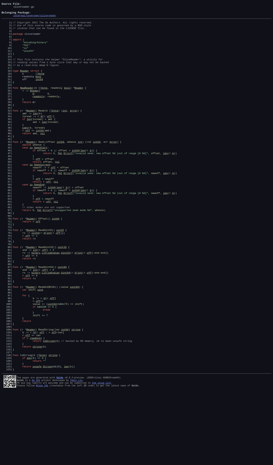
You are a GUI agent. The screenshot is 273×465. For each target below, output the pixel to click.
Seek (41, 169)
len (35, 135)
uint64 (62, 319)
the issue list (101, 456)
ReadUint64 (45, 319)
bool (38, 90)
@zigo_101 (42, 459)
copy (25, 152)
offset (50, 169)
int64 (39, 94)
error (73, 131)
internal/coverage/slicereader (34, 18)
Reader (24, 83)
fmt (60, 182)
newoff (37, 200)
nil (42, 159)
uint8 (60, 275)
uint (40, 346)
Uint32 (65, 302)
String (47, 438)
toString (49, 408)
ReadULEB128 (46, 343)
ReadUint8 (45, 275)
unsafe (37, 438)
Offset (42, 261)
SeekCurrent (42, 196)
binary (35, 302)
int (65, 131)
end (24, 298)
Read (41, 131)
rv (23, 278)
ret (89, 169)
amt (24, 135)
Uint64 (65, 326)
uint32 (62, 295)
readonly (56, 104)
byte (41, 87)
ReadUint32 (45, 295)
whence (71, 169)
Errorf (68, 182)
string (75, 394)
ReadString (45, 394)
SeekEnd (39, 220)
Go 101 (36, 453)
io (31, 176)
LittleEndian (51, 302)
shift (32, 346)
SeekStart (40, 176)
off (49, 138)
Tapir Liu (76, 453)
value (64, 343)
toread (26, 138)
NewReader (27, 104)
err (106, 169)
